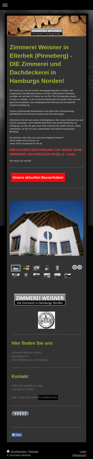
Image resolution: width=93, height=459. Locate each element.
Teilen (16, 435)
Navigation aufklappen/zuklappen (46, 5)
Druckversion (17, 451)
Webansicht (79, 455)
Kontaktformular (48, 397)
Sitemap (33, 451)
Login (83, 451)
